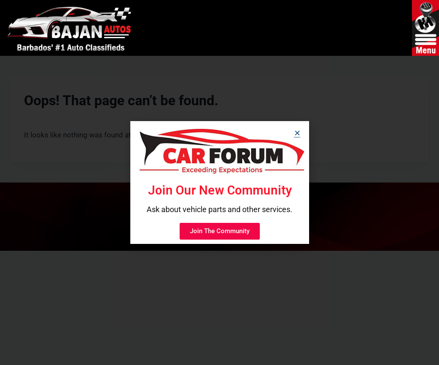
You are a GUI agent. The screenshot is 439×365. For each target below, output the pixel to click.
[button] (297, 133)
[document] (219, 182)
